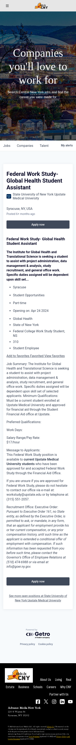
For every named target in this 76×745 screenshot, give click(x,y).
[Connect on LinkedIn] (62, 702)
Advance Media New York (24, 708)
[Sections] (7, 5)
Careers (51, 687)
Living (58, 680)
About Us (45, 680)
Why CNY (65, 687)
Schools (38, 687)
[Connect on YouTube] (70, 702)
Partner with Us (59, 694)
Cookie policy (45, 644)
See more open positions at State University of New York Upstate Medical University (38, 598)
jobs (6, 146)
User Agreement (34, 736)
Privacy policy (27, 644)
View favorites (54, 356)
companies (25, 146)
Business (23, 687)
